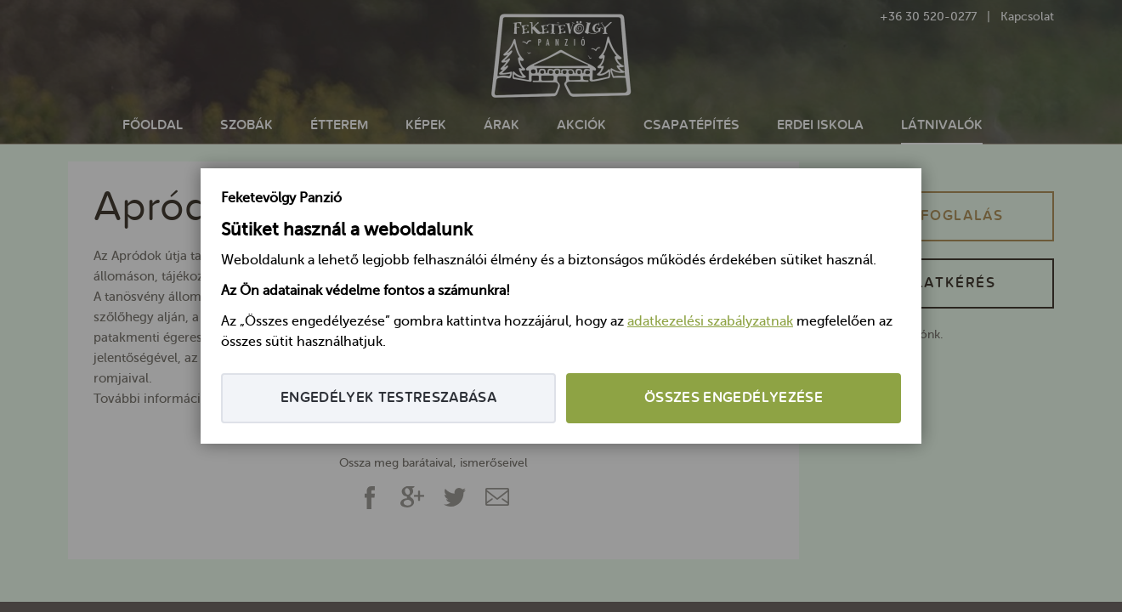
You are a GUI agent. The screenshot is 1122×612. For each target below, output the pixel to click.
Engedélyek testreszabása (388, 398)
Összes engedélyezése (733, 398)
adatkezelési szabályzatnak (710, 322)
